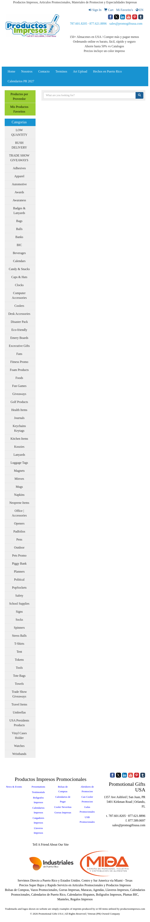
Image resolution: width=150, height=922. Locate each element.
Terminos (61, 71)
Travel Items (19, 704)
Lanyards (19, 454)
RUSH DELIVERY (19, 145)
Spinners (19, 627)
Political (19, 579)
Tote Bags (19, 675)
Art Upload (80, 71)
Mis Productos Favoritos (19, 109)
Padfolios (19, 531)
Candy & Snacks (19, 269)
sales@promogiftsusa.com (125, 23)
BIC (19, 245)
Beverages (19, 253)
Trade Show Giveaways (19, 694)
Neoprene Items (19, 502)
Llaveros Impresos (38, 830)
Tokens (19, 659)
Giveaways (19, 394)
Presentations (38, 786)
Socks (19, 619)
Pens (19, 539)
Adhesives (19, 168)
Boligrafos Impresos (38, 800)
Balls (19, 229)
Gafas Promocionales (87, 809)
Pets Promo (19, 555)
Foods (19, 378)
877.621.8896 (98, 23)
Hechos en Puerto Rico (107, 71)
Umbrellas (19, 712)
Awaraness (19, 200)
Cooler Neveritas (62, 807)
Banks (19, 237)
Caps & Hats (19, 277)
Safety (19, 595)
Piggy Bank (19, 563)
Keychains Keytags (19, 428)
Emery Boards (19, 337)
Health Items (19, 410)
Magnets (19, 470)
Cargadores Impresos (38, 820)
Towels (19, 683)
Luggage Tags (19, 462)
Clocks (19, 285)
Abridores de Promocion (87, 789)
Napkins (19, 494)
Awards (19, 192)
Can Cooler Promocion (87, 799)
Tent (19, 651)
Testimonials (38, 792)
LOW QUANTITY (19, 132)
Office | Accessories (19, 513)
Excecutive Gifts (19, 345)
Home (11, 71)
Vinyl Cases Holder (19, 735)
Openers (19, 523)
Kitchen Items (19, 438)
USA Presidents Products (19, 723)
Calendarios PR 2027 (21, 81)
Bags (19, 221)
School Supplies (19, 603)
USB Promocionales (87, 819)
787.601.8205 (78, 23)
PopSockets (19, 587)
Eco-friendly (19, 329)
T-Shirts (19, 643)
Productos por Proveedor (19, 96)
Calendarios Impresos (38, 810)
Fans (19, 353)
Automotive (19, 184)
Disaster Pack (19, 321)
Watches (19, 745)
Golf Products (19, 402)
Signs (19, 611)
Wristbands (19, 754)
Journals (19, 418)
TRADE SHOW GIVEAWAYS (19, 158)
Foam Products (19, 369)
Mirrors (19, 478)
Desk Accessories (19, 313)
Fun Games (19, 386)
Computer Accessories (19, 295)
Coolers (19, 305)
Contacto (44, 71)
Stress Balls (19, 635)
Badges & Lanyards (19, 211)
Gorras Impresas (62, 812)
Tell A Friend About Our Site (50, 844)
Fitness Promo (19, 361)
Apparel (19, 176)
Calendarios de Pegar (63, 799)
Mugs (19, 486)
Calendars (19, 261)
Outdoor (19, 547)
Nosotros (26, 71)
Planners (19, 571)
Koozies (19, 446)
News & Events (14, 786)
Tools (19, 667)
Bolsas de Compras (63, 789)
